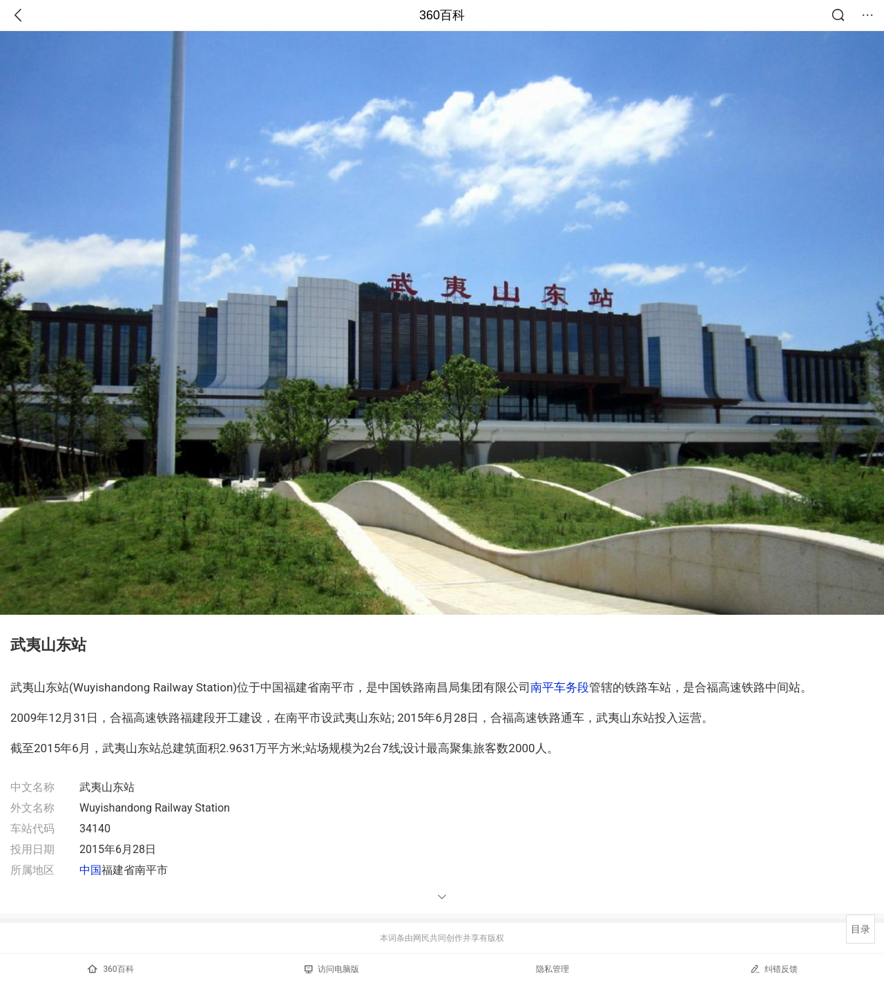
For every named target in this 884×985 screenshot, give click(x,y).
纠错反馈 (774, 969)
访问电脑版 (332, 969)
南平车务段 (559, 687)
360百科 (442, 15)
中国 (90, 870)
